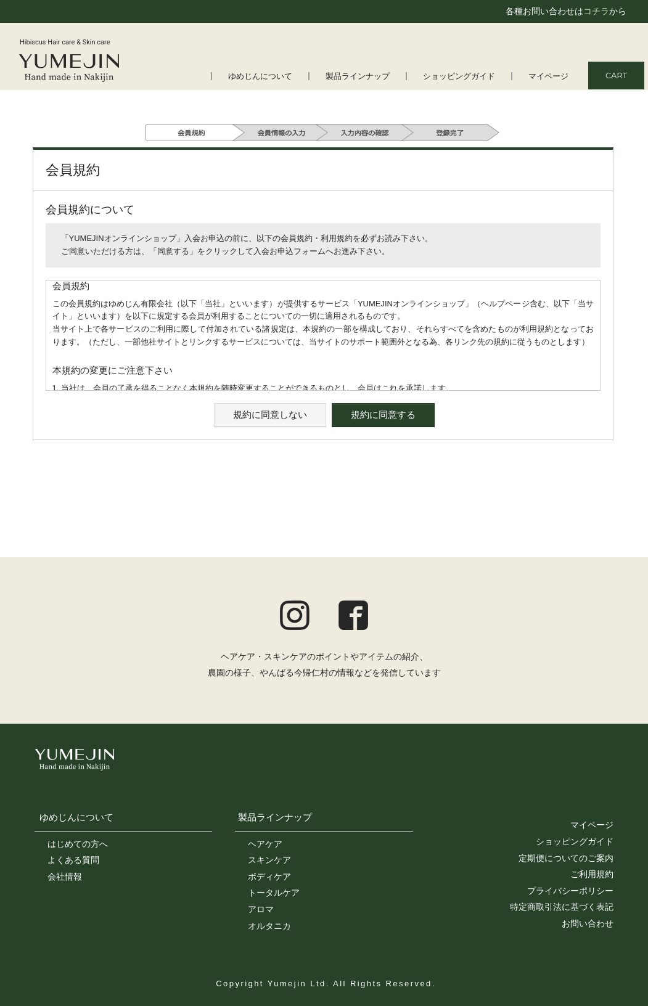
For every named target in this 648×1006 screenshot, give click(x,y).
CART (616, 75)
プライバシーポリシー (570, 891)
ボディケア (269, 876)
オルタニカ (269, 926)
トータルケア (274, 893)
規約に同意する (383, 414)
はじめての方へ (77, 844)
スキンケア (269, 860)
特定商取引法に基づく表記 (561, 907)
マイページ (548, 76)
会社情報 (64, 876)
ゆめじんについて (260, 76)
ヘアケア (265, 844)
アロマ (261, 909)
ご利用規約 (591, 874)
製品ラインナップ (358, 76)
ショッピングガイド (459, 76)
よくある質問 (73, 860)
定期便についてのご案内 (566, 858)
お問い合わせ (587, 923)
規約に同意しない (270, 414)
